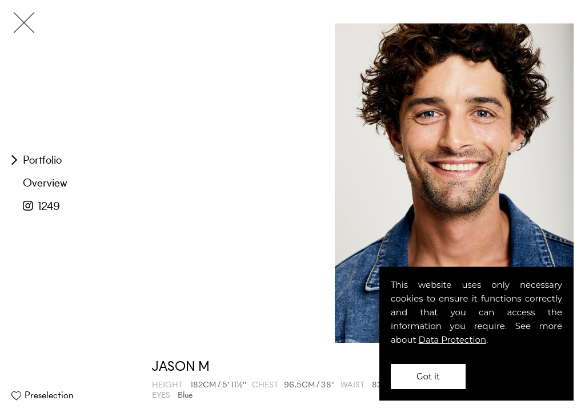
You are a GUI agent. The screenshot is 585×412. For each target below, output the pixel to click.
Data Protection (453, 339)
